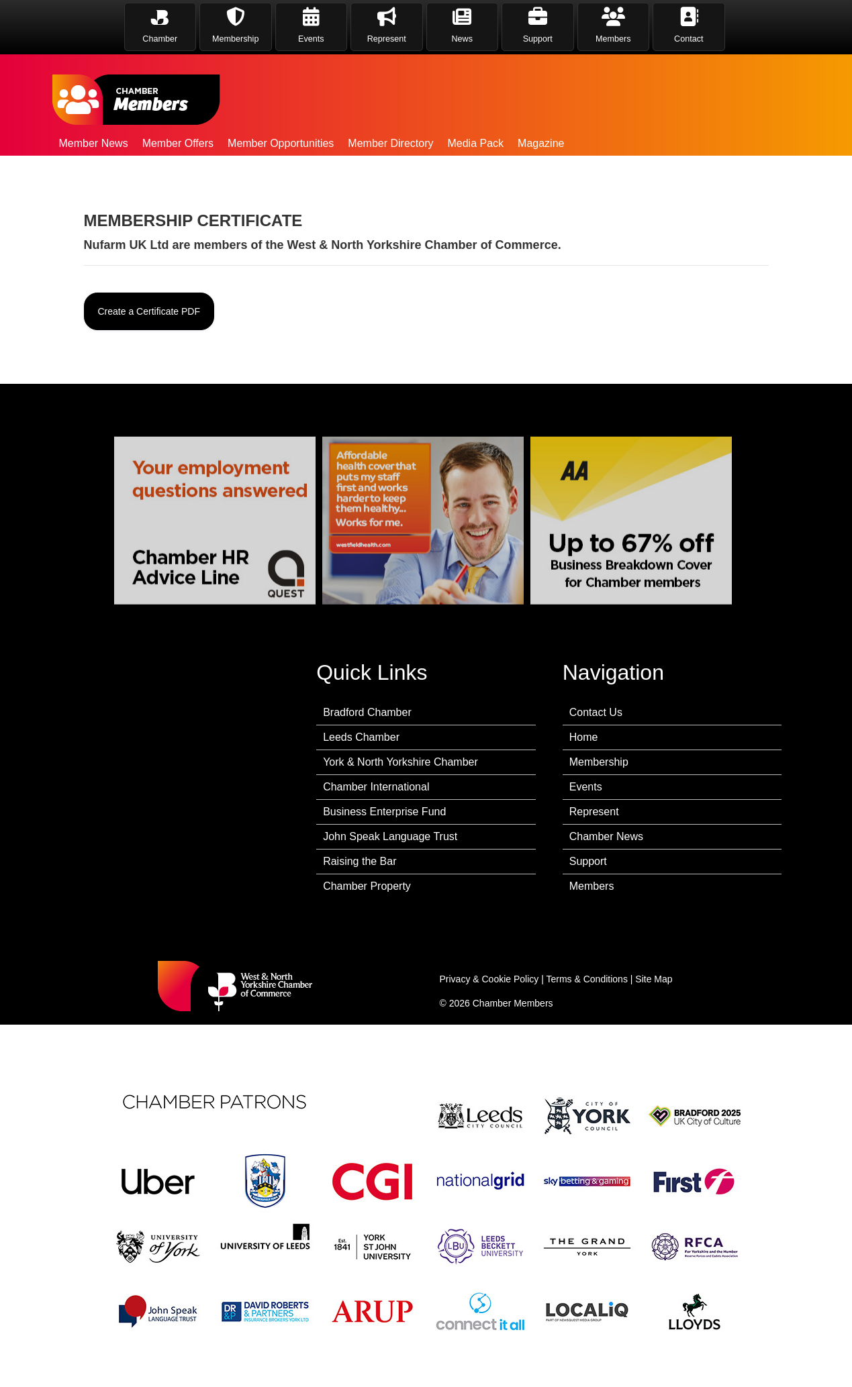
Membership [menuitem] (598, 762)
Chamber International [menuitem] (376, 786)
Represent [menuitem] (594, 811)
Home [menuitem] (583, 737)
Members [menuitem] (591, 886)
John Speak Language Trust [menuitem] (390, 836)
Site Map (653, 979)
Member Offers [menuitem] (178, 143)
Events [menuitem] (585, 786)
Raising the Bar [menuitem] (359, 861)
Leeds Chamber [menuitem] (361, 737)
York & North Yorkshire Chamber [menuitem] (400, 762)
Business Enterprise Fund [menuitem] (384, 811)
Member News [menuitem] (93, 143)
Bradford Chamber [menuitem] (367, 712)
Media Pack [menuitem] (475, 143)
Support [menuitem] (588, 861)
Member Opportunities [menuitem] (281, 143)
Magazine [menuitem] (541, 143)
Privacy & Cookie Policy (489, 979)
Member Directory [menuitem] (390, 143)
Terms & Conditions (587, 979)
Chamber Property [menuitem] (367, 886)
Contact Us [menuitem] (595, 712)
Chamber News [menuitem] (606, 836)
